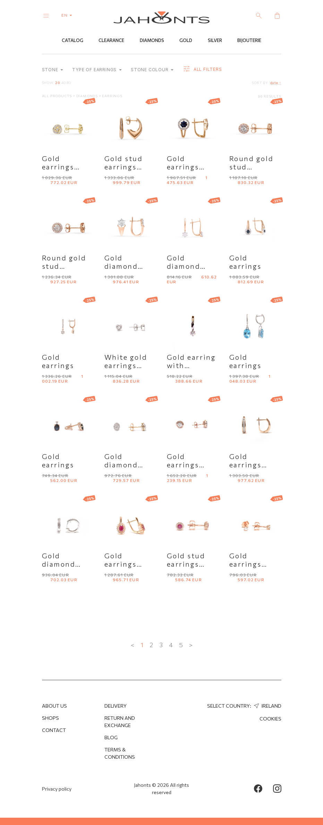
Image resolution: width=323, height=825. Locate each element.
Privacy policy (56, 789)
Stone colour (152, 70)
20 (57, 83)
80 (69, 83)
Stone (52, 70)
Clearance (111, 40)
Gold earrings (245, 261)
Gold (185, 40)
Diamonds (152, 40)
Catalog (72, 40)
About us (54, 706)
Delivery (115, 706)
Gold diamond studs (121, 464)
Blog (111, 737)
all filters (202, 69)
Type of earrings (97, 70)
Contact (54, 730)
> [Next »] (191, 645)
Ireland (266, 706)
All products (57, 96)
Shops (50, 718)
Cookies (270, 719)
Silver (215, 40)
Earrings (112, 96)
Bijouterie (249, 40)
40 (63, 83)
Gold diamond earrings (121, 265)
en (68, 14)
